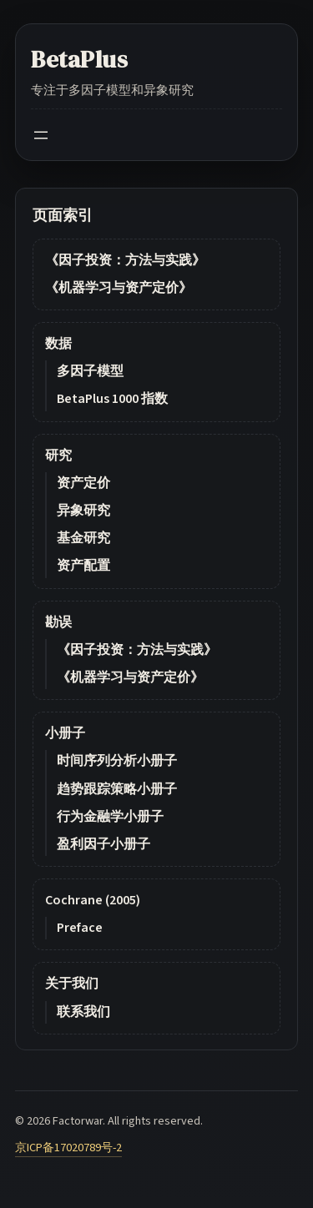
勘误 (58, 622)
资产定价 (83, 483)
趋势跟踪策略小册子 (117, 789)
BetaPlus (80, 59)
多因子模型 (90, 371)
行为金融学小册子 (110, 817)
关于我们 (71, 983)
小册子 (65, 733)
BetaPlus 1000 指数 (112, 399)
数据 (58, 344)
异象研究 (83, 510)
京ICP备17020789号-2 (68, 1147)
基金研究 (83, 538)
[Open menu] (41, 135)
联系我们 (83, 1012)
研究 (58, 455)
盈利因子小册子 (103, 844)
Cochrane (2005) (92, 900)
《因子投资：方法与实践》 (125, 260)
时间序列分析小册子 (117, 761)
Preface (80, 928)
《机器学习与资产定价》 (118, 288)
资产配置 (83, 565)
